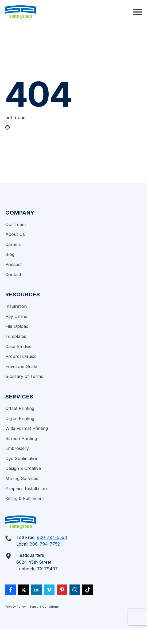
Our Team (15, 224)
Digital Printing (19, 418)
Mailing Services (21, 478)
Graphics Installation (26, 488)
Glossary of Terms (24, 376)
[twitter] (23, 589)
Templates (15, 336)
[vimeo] (49, 589)
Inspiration (16, 306)
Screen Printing (21, 438)
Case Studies (18, 346)
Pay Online (16, 316)
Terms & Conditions (44, 606)
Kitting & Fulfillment (24, 498)
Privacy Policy (15, 606)
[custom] (10, 589)
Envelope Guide (21, 366)
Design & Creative (23, 468)
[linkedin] (36, 589)
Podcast (13, 264)
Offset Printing (19, 408)
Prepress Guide (21, 356)
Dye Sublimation (21, 458)
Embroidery (17, 448)
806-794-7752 (45, 544)
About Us (15, 234)
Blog (9, 254)
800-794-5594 (52, 537)
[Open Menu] (137, 12)
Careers (13, 244)
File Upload (16, 326)
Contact (13, 274)
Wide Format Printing (26, 428)
